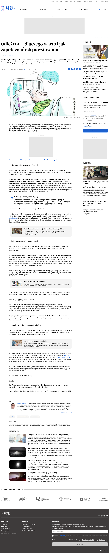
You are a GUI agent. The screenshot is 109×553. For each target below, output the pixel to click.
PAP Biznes (59, 1)
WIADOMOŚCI (87, 163)
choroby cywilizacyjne (22, 416)
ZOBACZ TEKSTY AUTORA (66, 412)
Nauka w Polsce (88, 1)
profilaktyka (13, 218)
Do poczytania (62, 10)
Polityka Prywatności (95, 125)
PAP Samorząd (78, 1)
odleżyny (12, 416)
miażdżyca (66, 357)
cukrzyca (58, 357)
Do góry (104, 550)
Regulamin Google (87, 126)
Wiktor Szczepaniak (10, 55)
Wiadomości (24, 10)
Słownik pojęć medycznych (9, 533)
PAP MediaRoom (68, 1)
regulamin (93, 115)
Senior (106, 38)
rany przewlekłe (35, 416)
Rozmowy (43, 10)
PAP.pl (52, 1)
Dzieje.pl (96, 1)
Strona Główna (99, 38)
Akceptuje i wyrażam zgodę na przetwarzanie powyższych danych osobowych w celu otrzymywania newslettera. (96, 117)
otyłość (66, 355)
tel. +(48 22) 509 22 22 (28, 530)
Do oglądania (83, 10)
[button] (105, 10)
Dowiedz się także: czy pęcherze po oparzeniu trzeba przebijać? (33, 160)
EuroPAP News (104, 1)
